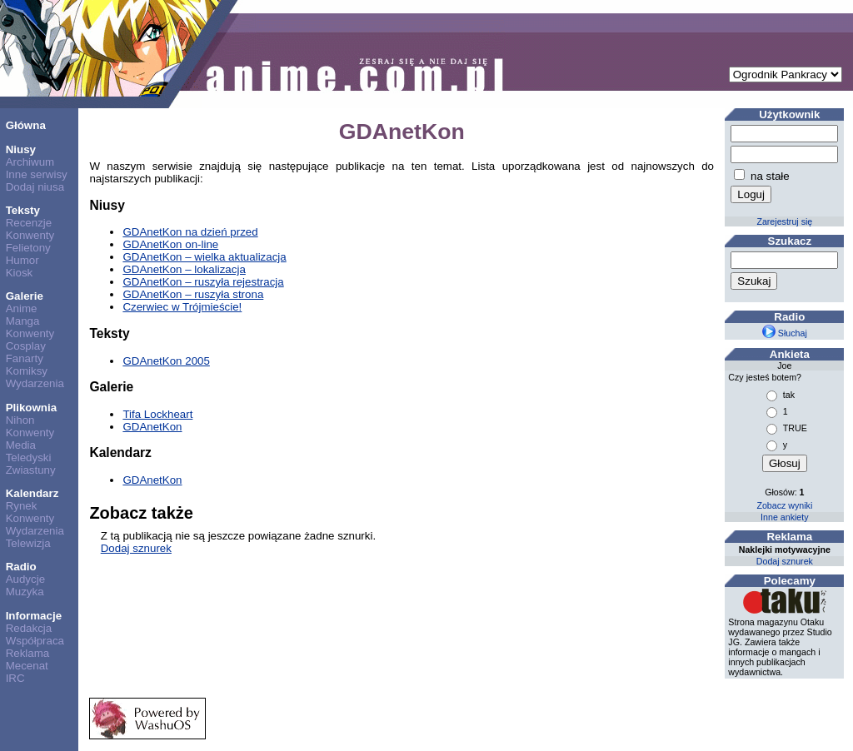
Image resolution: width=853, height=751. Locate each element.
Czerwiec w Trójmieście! (182, 307)
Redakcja (29, 628)
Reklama (28, 653)
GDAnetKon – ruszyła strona (192, 294)
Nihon (20, 420)
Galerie (24, 296)
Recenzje (29, 222)
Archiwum (30, 162)
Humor (22, 260)
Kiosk (19, 272)
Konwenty (30, 235)
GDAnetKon (152, 426)
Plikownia (31, 407)
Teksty (23, 210)
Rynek (21, 506)
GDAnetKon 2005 (165, 361)
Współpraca (35, 640)
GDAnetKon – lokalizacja (183, 269)
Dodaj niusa (35, 187)
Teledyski (29, 457)
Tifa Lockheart (157, 414)
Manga (23, 321)
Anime (21, 308)
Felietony (28, 247)
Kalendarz (32, 493)
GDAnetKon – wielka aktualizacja (204, 257)
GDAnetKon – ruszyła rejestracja (202, 282)
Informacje (34, 615)
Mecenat (27, 665)
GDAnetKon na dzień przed (189, 232)
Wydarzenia (35, 383)
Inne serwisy (36, 174)
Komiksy (26, 371)
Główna (26, 125)
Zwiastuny (31, 470)
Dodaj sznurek (136, 548)
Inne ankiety (784, 517)
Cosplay (26, 346)
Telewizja (28, 543)
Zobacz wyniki (784, 505)
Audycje (25, 579)
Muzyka (25, 591)
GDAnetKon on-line (170, 244)
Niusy (21, 149)
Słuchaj (784, 333)
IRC (15, 678)
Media (21, 445)
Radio (21, 566)
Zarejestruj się (784, 221)
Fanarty (24, 358)
